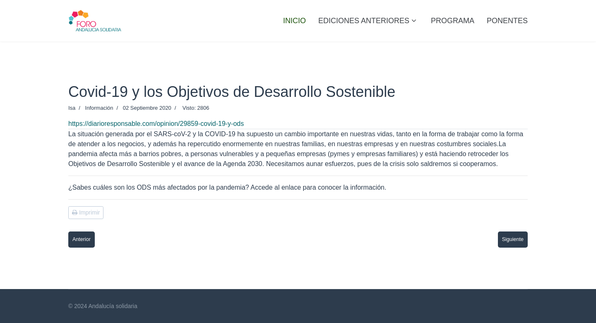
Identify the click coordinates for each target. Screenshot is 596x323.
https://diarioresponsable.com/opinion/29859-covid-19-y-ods (156, 123)
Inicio (294, 21)
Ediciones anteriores (363, 21)
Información (99, 108)
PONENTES (507, 21)
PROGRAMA (452, 21)
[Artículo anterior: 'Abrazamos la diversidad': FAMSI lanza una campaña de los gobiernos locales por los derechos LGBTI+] (81, 239)
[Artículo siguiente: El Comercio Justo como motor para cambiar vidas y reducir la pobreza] (513, 239)
